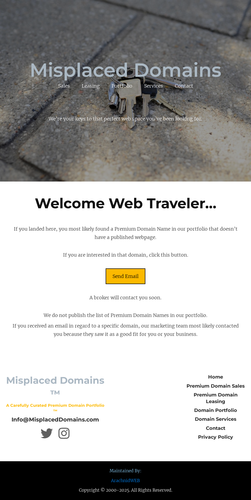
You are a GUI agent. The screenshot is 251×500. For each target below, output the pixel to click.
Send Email (125, 276)
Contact (215, 428)
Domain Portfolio (215, 410)
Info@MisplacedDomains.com (55, 419)
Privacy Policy (215, 437)
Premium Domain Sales (216, 386)
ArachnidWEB (125, 480)
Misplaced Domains (125, 70)
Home (215, 377)
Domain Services (215, 419)
